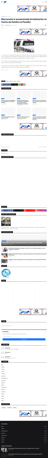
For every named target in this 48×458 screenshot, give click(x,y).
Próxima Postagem (42, 146)
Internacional (4, 387)
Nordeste (3, 391)
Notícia (9, 16)
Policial (14, 81)
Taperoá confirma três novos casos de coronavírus (23, 117)
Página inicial (4, 16)
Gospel (2, 385)
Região (18, 81)
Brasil (2, 364)
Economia (3, 373)
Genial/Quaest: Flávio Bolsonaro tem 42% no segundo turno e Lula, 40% (23, 448)
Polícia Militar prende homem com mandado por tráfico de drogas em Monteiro (25, 454)
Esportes (3, 382)
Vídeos (2, 400)
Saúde (2, 398)
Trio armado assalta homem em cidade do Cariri (8, 117)
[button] (1, 2)
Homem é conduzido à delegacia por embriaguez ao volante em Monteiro (8, 101)
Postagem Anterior (6, 146)
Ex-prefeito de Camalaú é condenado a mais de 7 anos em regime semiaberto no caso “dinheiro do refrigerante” (26, 249)
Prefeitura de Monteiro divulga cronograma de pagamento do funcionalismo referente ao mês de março (27, 254)
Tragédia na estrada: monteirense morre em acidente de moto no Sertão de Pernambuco (27, 259)
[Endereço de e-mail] (24, 337)
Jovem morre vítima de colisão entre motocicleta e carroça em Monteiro (39, 118)
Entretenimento (4, 378)
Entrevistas (3, 380)
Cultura (2, 371)
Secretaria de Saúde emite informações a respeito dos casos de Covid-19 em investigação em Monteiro (23, 102)
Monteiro (3, 389)
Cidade (2, 369)
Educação (3, 376)
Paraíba (11, 81)
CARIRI (2, 367)
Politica (2, 396)
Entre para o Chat (5, 153)
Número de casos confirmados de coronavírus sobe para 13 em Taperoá (39, 101)
